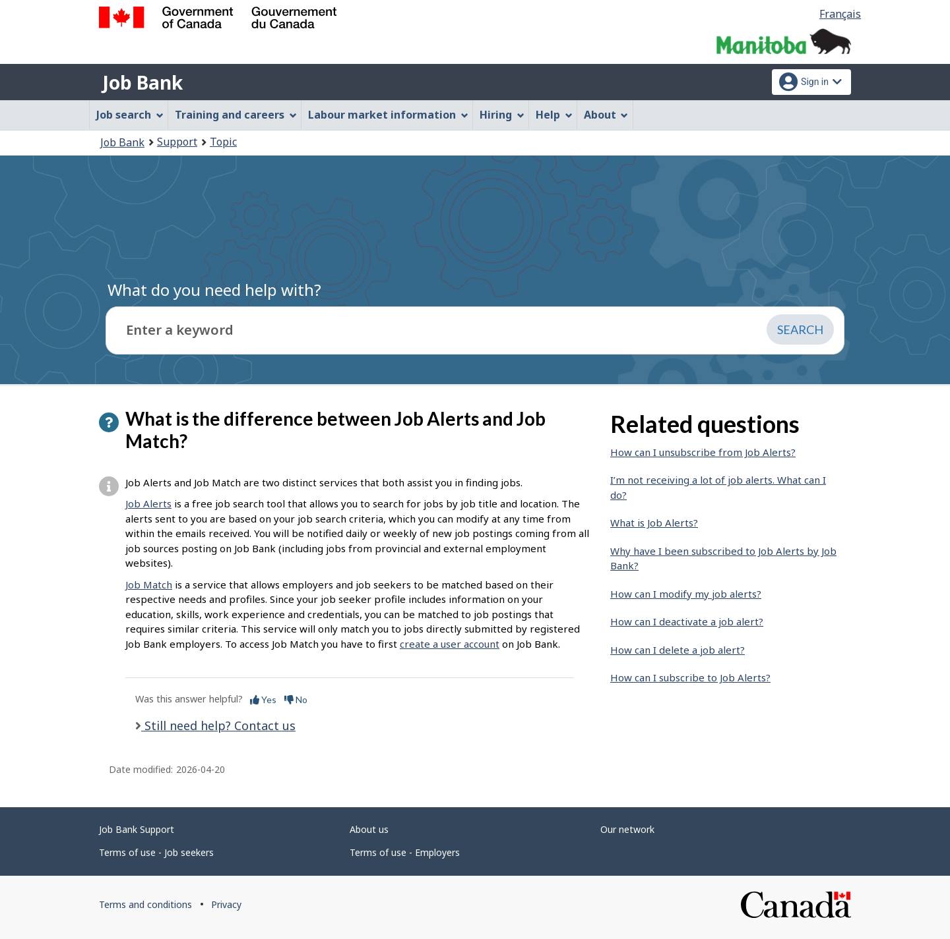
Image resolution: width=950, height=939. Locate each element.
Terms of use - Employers (405, 852)
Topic (223, 141)
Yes (263, 699)
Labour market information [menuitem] (388, 114)
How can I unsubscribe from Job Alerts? (703, 452)
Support (177, 141)
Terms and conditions (145, 904)
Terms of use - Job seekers (156, 852)
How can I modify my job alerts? (685, 593)
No (295, 699)
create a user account (449, 643)
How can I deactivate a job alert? (686, 621)
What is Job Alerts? (654, 522)
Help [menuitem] (554, 114)
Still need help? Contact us (218, 725)
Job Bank (142, 82)
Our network (627, 829)
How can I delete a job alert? (677, 649)
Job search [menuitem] (130, 114)
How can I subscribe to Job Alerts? (690, 677)
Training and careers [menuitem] (236, 114)
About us (369, 829)
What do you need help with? (214, 290)
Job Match (148, 584)
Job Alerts (148, 503)
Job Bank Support (136, 829)
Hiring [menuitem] (502, 114)
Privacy (226, 904)
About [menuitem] (606, 114)
